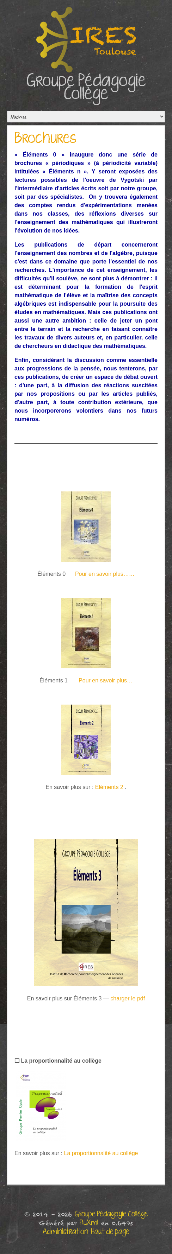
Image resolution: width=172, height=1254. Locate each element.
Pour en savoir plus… (106, 680)
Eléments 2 (109, 787)
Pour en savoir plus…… (105, 574)
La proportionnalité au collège (101, 1153)
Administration (65, 1232)
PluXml (89, 1223)
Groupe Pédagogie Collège (86, 87)
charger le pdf (127, 998)
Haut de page (110, 1232)
